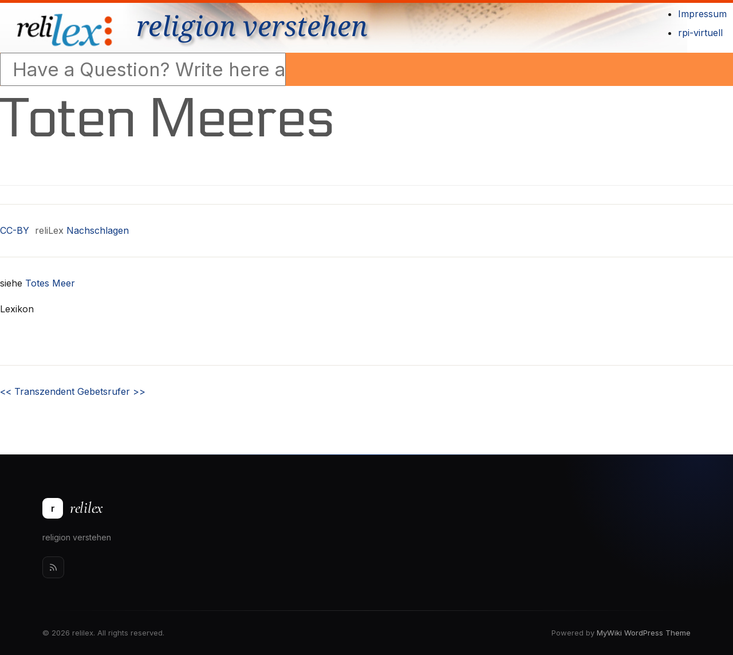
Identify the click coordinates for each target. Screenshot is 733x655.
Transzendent (37, 391)
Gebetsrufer (111, 391)
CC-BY (14, 230)
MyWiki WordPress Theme (644, 632)
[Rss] (53, 567)
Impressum (702, 13)
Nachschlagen (97, 230)
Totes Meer (50, 283)
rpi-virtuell (700, 32)
